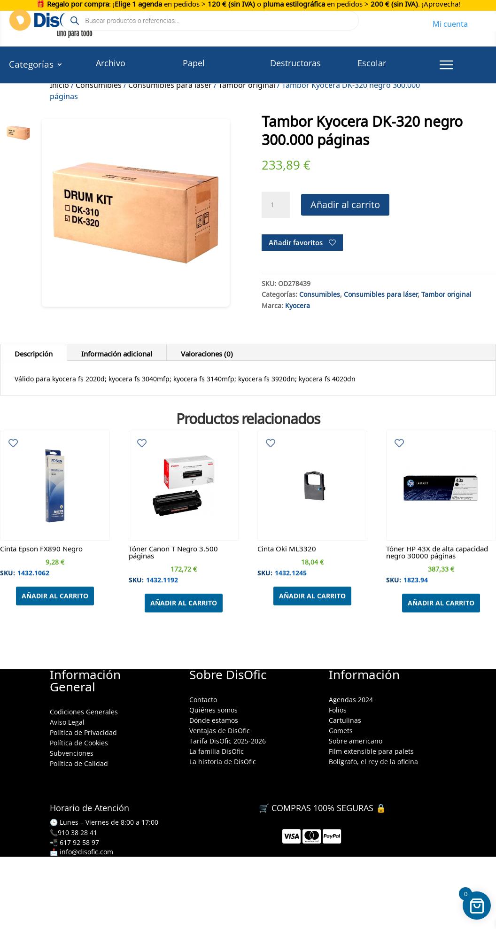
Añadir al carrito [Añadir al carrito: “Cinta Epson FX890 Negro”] (55, 595)
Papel (194, 63)
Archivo (110, 63)
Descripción (34, 352)
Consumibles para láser (381, 293)
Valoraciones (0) (207, 352)
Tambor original (446, 293)
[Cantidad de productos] (276, 205)
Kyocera (297, 304)
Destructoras (295, 63)
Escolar (371, 63)
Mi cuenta (450, 22)
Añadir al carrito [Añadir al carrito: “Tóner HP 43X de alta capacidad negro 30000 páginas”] (441, 602)
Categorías (31, 65)
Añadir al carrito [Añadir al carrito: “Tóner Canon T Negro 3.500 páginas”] (183, 602)
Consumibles (319, 293)
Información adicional (116, 352)
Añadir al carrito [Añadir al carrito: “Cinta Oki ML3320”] (312, 595)
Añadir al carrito (345, 204)
